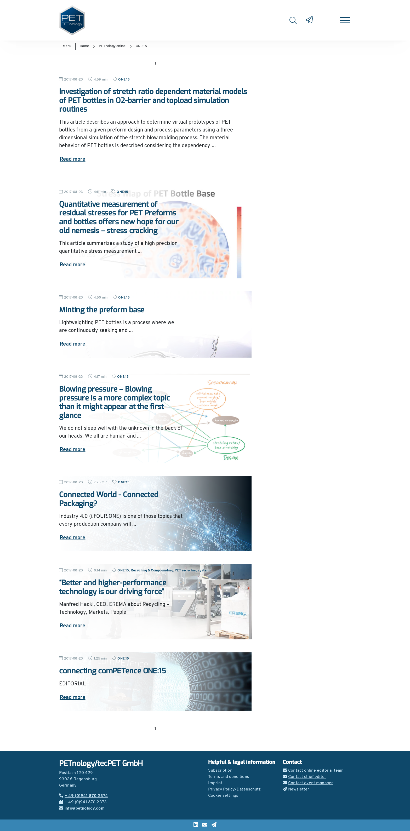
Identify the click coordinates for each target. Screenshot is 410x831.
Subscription (220, 771)
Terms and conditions (228, 777)
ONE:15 (141, 46)
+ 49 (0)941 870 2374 (83, 796)
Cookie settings (223, 796)
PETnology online (112, 46)
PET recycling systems (193, 570)
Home (84, 46)
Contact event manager (308, 783)
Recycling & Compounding (152, 570)
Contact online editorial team (313, 771)
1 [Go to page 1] (155, 63)
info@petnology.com (82, 808)
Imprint (215, 783)
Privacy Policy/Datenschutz (234, 789)
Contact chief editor (304, 777)
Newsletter (296, 789)
